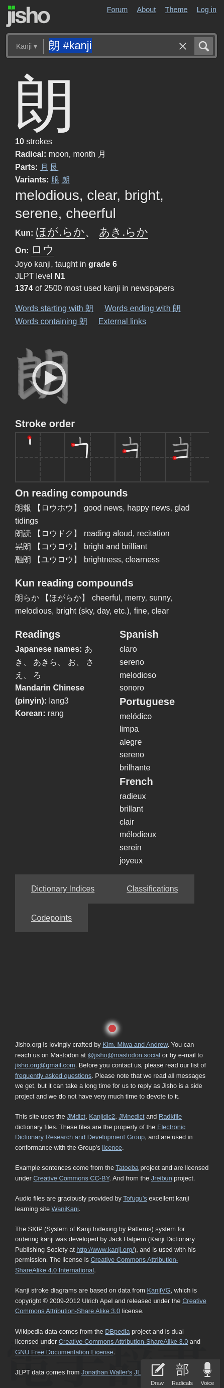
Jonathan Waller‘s (106, 1372)
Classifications (152, 888)
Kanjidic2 (102, 1116)
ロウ (42, 249)
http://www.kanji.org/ (105, 1249)
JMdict (76, 1116)
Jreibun (161, 1178)
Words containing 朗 (51, 321)
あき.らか (123, 232)
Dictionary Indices (62, 888)
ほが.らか (60, 232)
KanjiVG (158, 1290)
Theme (176, 10)
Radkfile (170, 1116)
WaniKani (65, 1209)
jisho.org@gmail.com (45, 1065)
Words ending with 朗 (142, 308)
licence (112, 1147)
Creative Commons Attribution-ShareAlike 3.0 (123, 1341)
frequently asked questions (53, 1075)
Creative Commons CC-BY (71, 1178)
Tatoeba (127, 1167)
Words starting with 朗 (54, 308)
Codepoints (51, 918)
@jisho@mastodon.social (123, 1055)
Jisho (28, 16)
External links (122, 321)
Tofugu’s (135, 1198)
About (146, 10)
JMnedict (131, 1116)
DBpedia (117, 1331)
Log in (206, 10)
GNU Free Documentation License (64, 1352)
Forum (117, 10)
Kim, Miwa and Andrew (134, 1044)
